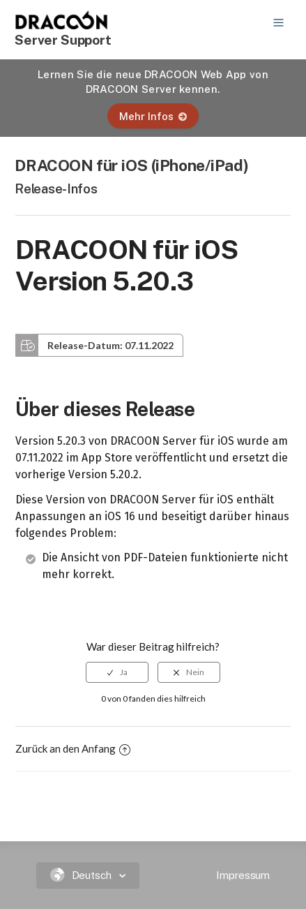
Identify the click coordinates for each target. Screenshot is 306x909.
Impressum (243, 875)
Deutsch (82, 875)
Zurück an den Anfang (72, 748)
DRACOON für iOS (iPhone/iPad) (131, 165)
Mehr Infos (153, 116)
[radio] (117, 672)
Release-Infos (56, 189)
